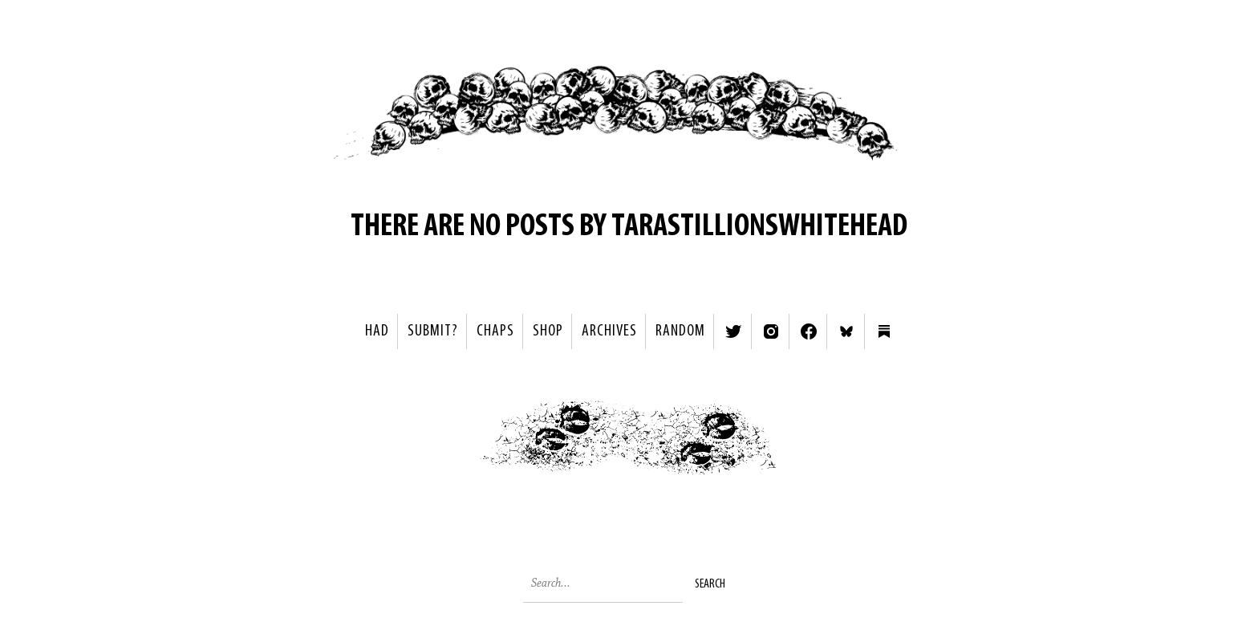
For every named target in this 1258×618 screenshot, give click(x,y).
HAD (377, 331)
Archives (609, 331)
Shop (548, 331)
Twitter (733, 331)
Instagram (771, 331)
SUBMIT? (433, 331)
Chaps (495, 331)
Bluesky (846, 331)
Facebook (808, 331)
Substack (884, 331)
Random (680, 331)
